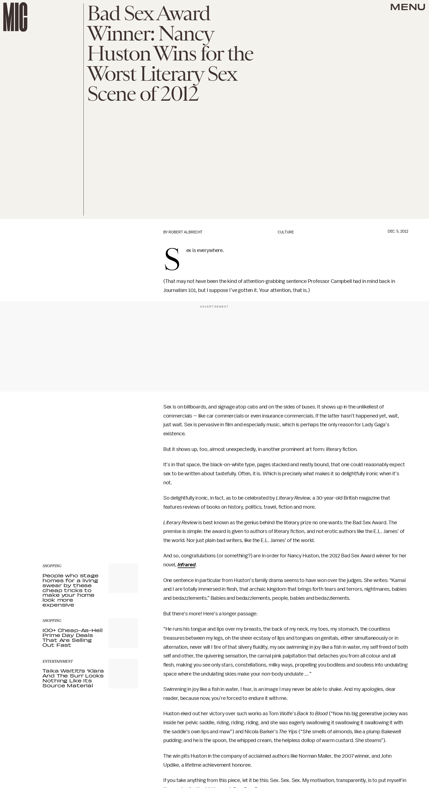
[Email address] (90, 495)
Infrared (187, 564)
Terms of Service (119, 518)
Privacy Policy (54, 521)
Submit (125, 511)
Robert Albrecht (185, 232)
